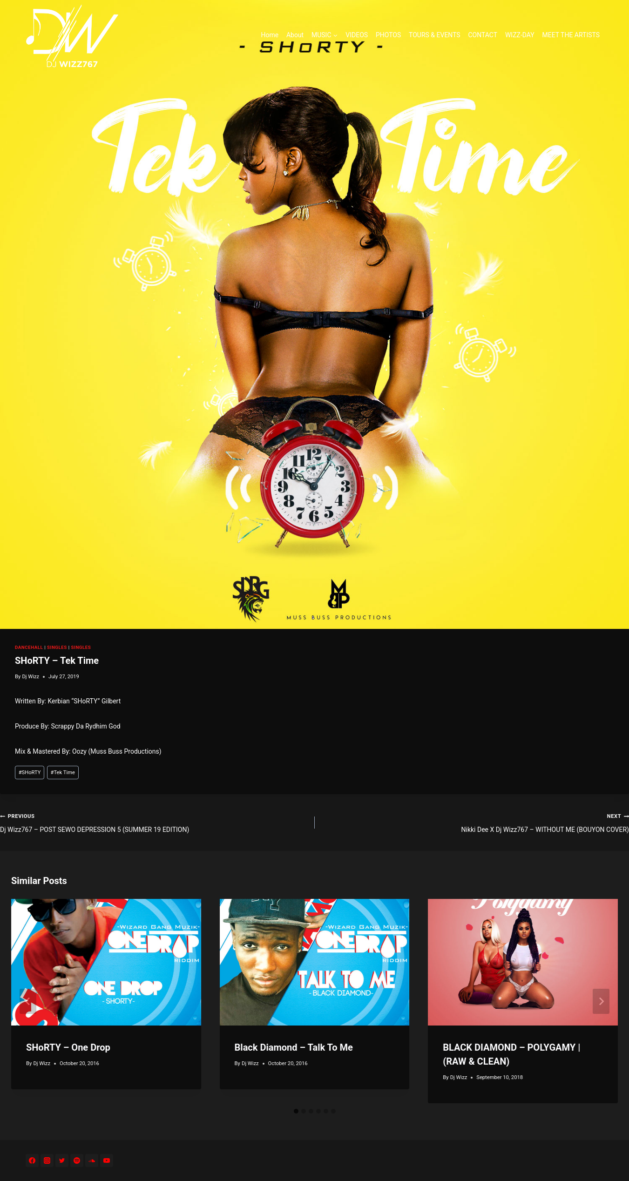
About (295, 35)
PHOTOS (388, 35)
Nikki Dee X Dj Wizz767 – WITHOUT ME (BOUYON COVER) (475, 821)
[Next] (601, 1001)
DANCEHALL (29, 647)
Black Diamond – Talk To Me (294, 1047)
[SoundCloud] (91, 1160)
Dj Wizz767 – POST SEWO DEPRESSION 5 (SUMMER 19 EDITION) (154, 821)
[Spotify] (76, 1160)
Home (269, 35)
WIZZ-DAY (519, 35)
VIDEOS (356, 35)
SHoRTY (30, 772)
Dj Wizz (30, 677)
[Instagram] (47, 1160)
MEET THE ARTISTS (571, 35)
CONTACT (482, 35)
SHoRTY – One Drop (68, 1047)
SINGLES (57, 647)
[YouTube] (106, 1160)
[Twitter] (61, 1160)
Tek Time (63, 772)
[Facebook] (32, 1160)
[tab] (296, 1111)
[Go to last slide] (28, 1001)
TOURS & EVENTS (434, 35)
